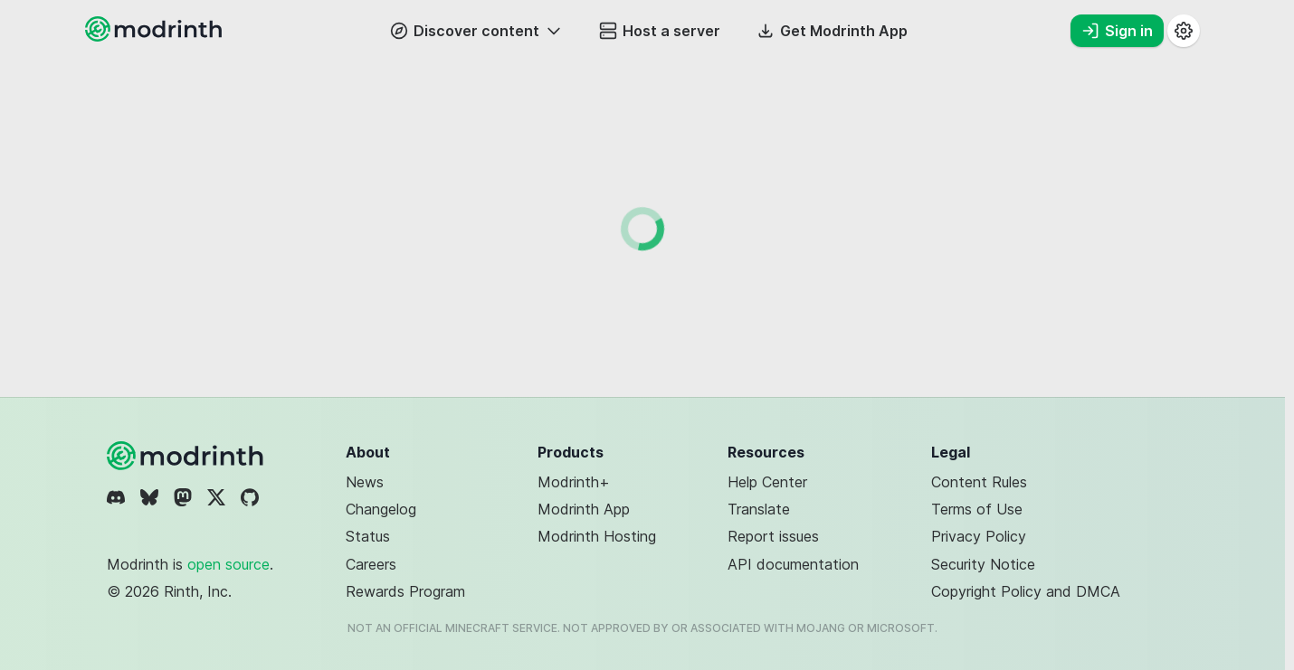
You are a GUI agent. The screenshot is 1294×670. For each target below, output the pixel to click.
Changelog (381, 509)
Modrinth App (584, 509)
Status (368, 536)
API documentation (793, 564)
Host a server (659, 31)
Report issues (773, 536)
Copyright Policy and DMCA (1025, 591)
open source (228, 564)
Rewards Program (405, 591)
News (365, 482)
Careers (371, 564)
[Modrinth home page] (155, 36)
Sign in (1117, 31)
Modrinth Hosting (597, 536)
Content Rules (979, 482)
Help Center (767, 482)
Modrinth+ (574, 482)
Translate (759, 509)
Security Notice (983, 564)
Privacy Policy (978, 536)
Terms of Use (977, 509)
